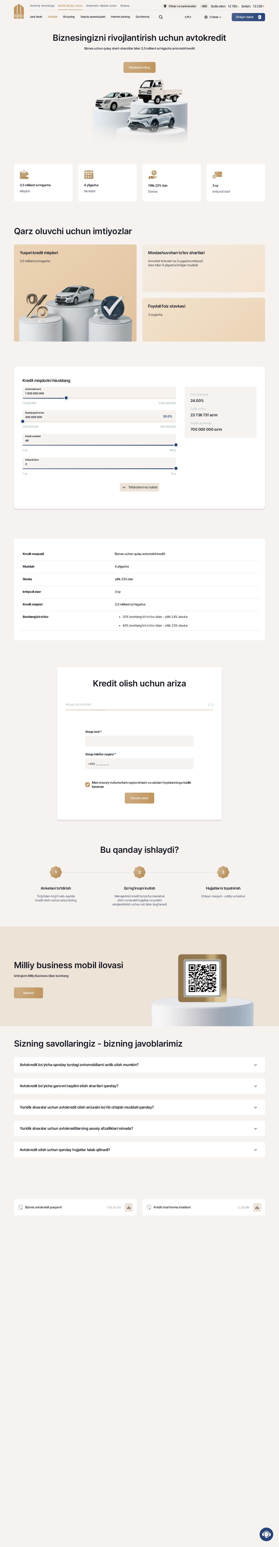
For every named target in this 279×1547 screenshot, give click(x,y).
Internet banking (120, 16)
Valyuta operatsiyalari (92, 16)
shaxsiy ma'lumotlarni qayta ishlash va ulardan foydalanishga (140, 782)
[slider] (66, 398)
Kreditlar (52, 16)
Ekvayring (69, 16)
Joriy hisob (36, 16)
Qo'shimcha (142, 16)
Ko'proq (125, 5)
